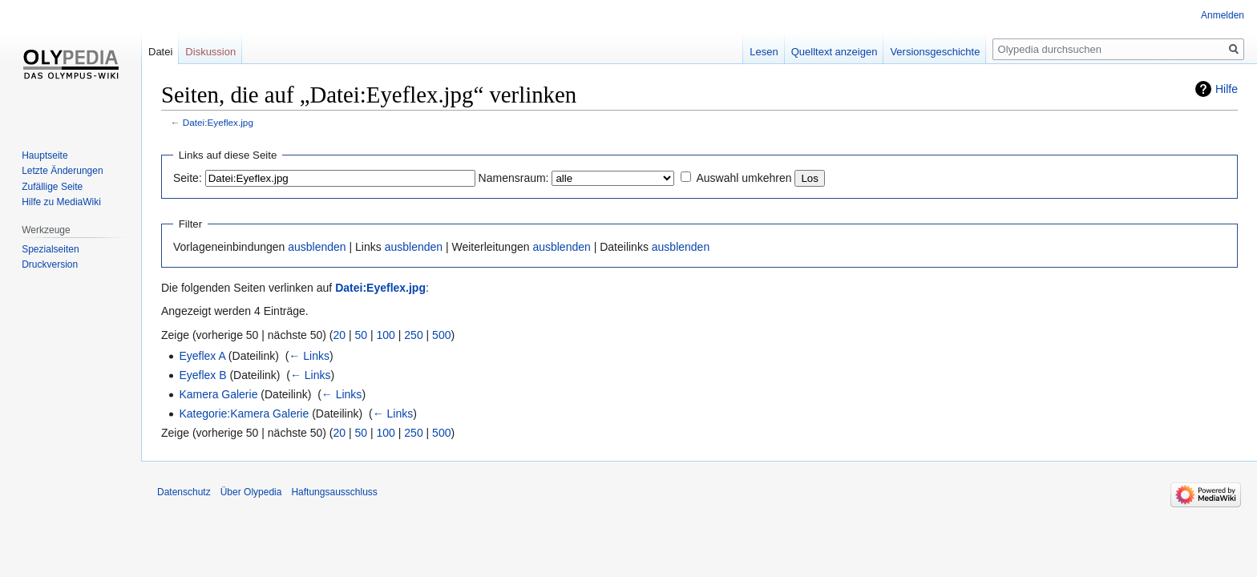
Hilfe (1226, 89)
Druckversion (50, 264)
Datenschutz (184, 492)
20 (339, 335)
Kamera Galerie (218, 394)
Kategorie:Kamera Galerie (244, 413)
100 (386, 335)
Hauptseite (44, 155)
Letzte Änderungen (62, 170)
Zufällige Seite (52, 186)
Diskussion (210, 52)
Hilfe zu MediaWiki (61, 202)
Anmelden (1222, 15)
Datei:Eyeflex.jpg (218, 122)
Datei (160, 52)
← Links (309, 355)
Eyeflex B (202, 375)
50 (361, 335)
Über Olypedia (251, 492)
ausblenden (317, 246)
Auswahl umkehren (743, 177)
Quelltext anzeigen (834, 52)
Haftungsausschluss (334, 492)
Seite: (187, 177)
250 (413, 335)
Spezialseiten (50, 249)
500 (441, 335)
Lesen (764, 52)
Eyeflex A (202, 355)
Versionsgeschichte (935, 52)
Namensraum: (514, 177)
